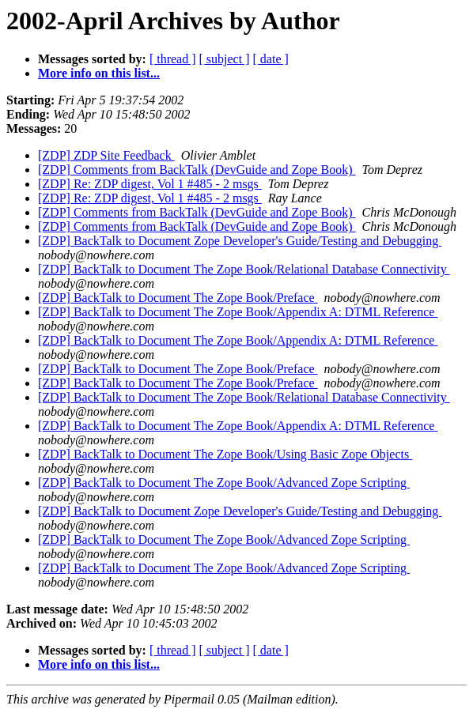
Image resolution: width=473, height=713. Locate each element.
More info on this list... (99, 73)
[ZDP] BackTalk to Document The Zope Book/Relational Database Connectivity (244, 269)
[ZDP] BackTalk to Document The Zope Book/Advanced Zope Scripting (224, 482)
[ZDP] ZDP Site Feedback (106, 155)
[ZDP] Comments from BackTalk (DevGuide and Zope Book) (196, 169)
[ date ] (271, 59)
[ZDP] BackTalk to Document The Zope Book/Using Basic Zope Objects (225, 454)
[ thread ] (172, 59)
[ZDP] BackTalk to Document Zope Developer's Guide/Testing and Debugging (239, 240)
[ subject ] (224, 59)
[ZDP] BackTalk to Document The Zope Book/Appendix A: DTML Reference (237, 312)
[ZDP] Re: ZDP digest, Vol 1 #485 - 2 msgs (150, 184)
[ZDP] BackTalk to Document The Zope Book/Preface (178, 297)
